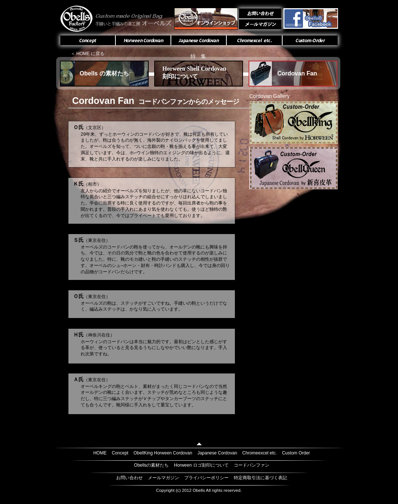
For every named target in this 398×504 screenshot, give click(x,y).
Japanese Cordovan (217, 453)
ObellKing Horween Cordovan (163, 453)
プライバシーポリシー (206, 477)
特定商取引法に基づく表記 (260, 477)
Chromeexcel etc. (259, 453)
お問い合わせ (129, 477)
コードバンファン (251, 465)
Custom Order (296, 453)
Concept (120, 453)
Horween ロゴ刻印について (201, 465)
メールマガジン (163, 477)
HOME (100, 453)
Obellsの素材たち (151, 465)
